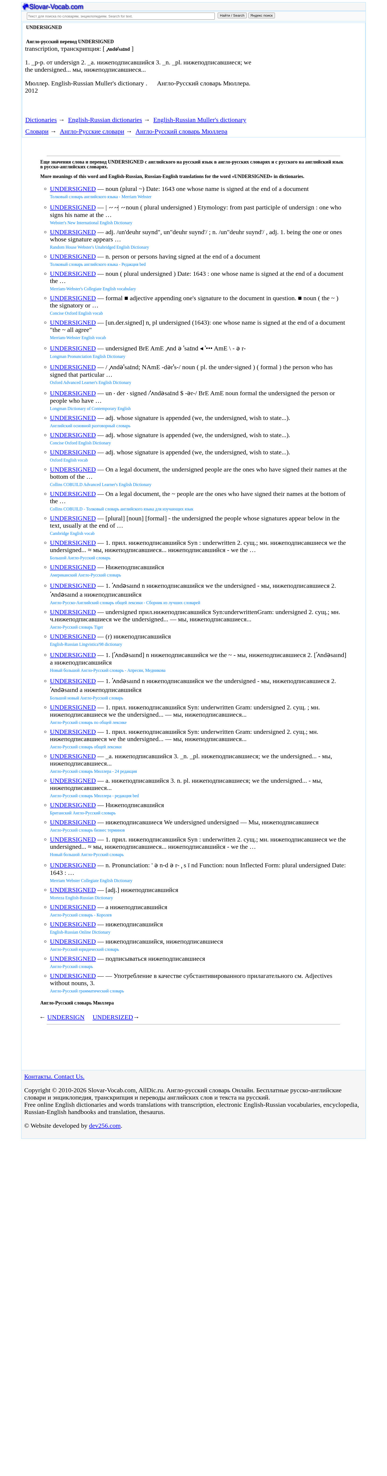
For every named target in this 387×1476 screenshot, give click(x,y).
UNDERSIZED (112, 1017)
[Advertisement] (303, 67)
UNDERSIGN (66, 1017)
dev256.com (105, 1125)
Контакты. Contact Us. (54, 1076)
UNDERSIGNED (73, 188)
